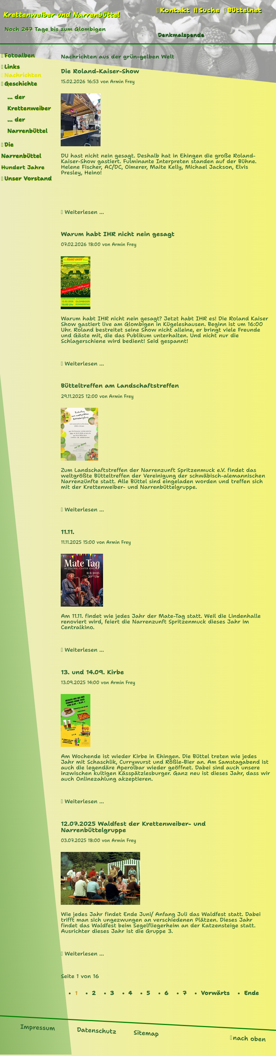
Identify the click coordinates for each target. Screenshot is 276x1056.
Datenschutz (96, 1030)
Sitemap (145, 1033)
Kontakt (175, 10)
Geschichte (20, 83)
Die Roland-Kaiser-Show (100, 71)
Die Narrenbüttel (21, 150)
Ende (251, 993)
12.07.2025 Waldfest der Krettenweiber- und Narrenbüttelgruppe (133, 826)
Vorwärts (215, 993)
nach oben (249, 1038)
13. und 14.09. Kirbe (92, 672)
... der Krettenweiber (29, 102)
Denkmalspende (181, 34)
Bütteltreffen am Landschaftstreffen (120, 385)
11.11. (67, 532)
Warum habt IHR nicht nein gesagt (117, 234)
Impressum (37, 1027)
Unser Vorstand (28, 178)
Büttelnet (244, 10)
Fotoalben (19, 55)
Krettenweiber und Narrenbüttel (62, 14)
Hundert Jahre (22, 167)
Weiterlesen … (84, 212)
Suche (209, 10)
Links (12, 66)
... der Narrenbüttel (27, 125)
